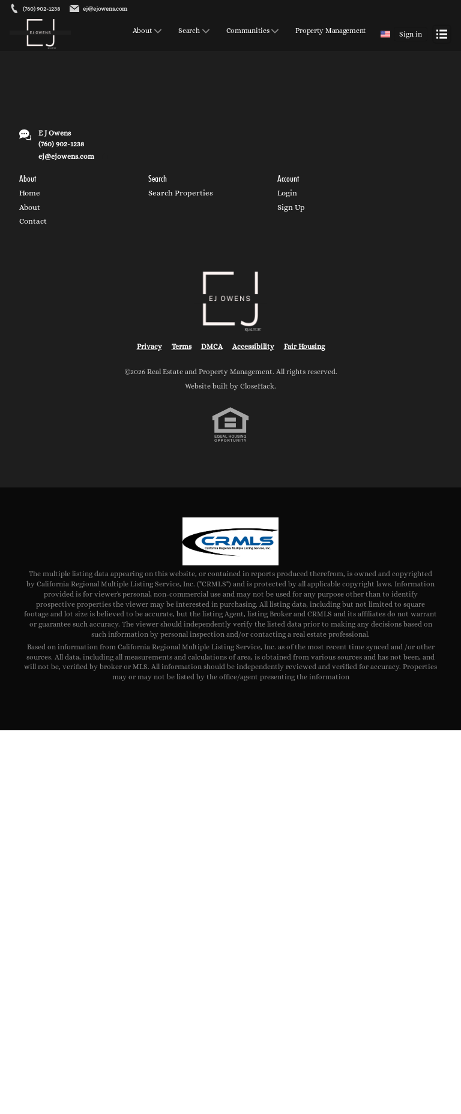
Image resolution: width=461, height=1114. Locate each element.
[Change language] (385, 34)
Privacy (149, 346)
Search (188, 31)
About (142, 31)
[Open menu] (441, 34)
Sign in (410, 34)
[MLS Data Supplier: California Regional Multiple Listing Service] (230, 541)
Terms (181, 346)
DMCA (212, 346)
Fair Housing (304, 346)
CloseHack (257, 386)
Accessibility (253, 346)
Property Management (330, 31)
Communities (248, 31)
